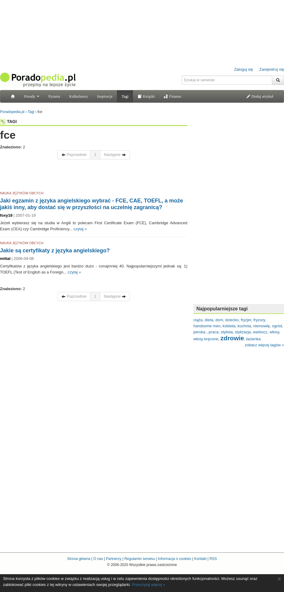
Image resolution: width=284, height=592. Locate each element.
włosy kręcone (205, 339)
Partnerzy (113, 559)
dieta (209, 320)
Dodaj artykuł (259, 96)
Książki (146, 96)
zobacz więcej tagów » (264, 345)
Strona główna (78, 559)
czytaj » (80, 229)
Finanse (172, 96)
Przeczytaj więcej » (148, 584)
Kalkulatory (78, 96)
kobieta (229, 326)
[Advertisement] (93, 176)
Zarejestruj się (271, 69)
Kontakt (200, 559)
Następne (115, 154)
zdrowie (232, 338)
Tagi (124, 96)
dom (219, 320)
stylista (227, 332)
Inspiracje (104, 96)
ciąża (197, 320)
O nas (98, 559)
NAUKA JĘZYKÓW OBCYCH (22, 193)
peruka (199, 332)
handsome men (207, 326)
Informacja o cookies (174, 559)
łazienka (253, 339)
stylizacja (243, 332)
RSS (213, 559)
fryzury (259, 320)
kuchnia (244, 326)
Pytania (54, 96)
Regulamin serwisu (139, 559)
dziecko (232, 320)
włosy (274, 332)
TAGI (8, 121)
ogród (277, 326)
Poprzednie (73, 154)
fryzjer (246, 320)
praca (214, 332)
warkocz (260, 332)
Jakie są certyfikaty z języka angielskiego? (55, 250)
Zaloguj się (243, 69)
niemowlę (261, 326)
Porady (31, 96)
